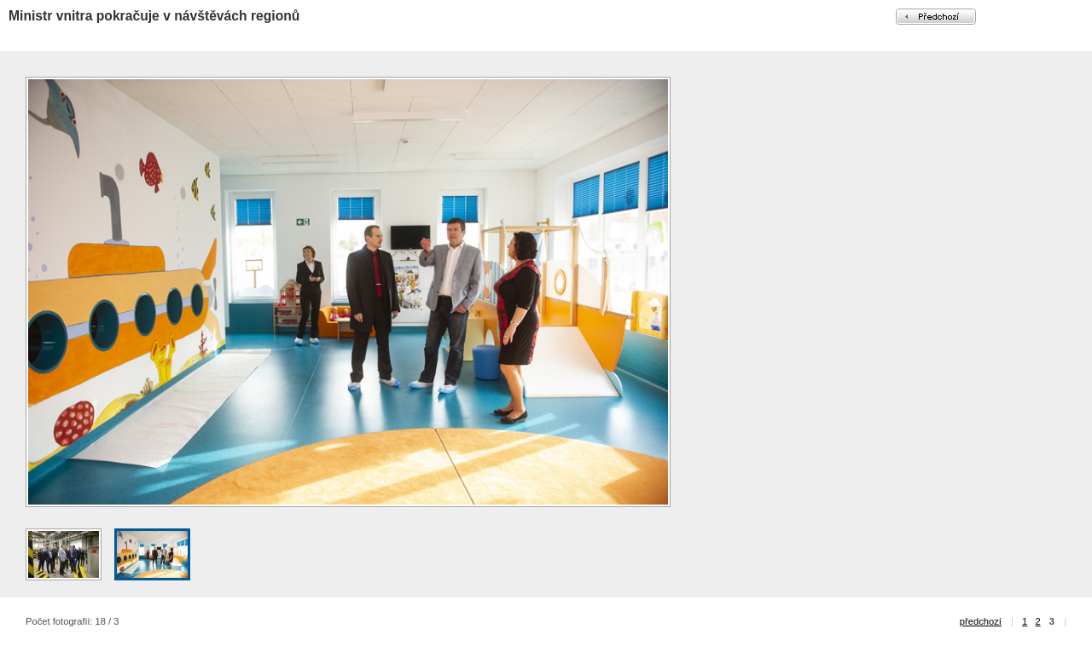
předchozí (981, 621)
